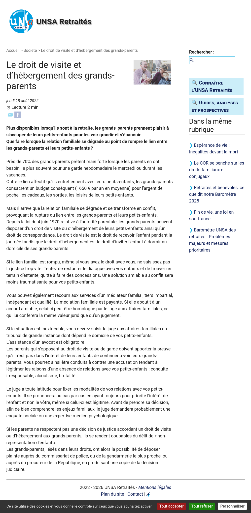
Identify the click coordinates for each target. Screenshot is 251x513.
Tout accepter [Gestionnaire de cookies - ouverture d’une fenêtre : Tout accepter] (171, 506)
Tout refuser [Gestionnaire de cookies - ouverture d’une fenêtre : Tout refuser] (202, 506)
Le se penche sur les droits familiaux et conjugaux (216, 169)
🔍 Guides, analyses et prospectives (215, 106)
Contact (135, 494)
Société (30, 50)
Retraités (64, 21)
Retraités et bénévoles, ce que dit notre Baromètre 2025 (217, 194)
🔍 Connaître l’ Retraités (212, 86)
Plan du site (112, 494)
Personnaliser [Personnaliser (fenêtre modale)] (232, 506)
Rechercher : (202, 52)
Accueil (13, 50)
